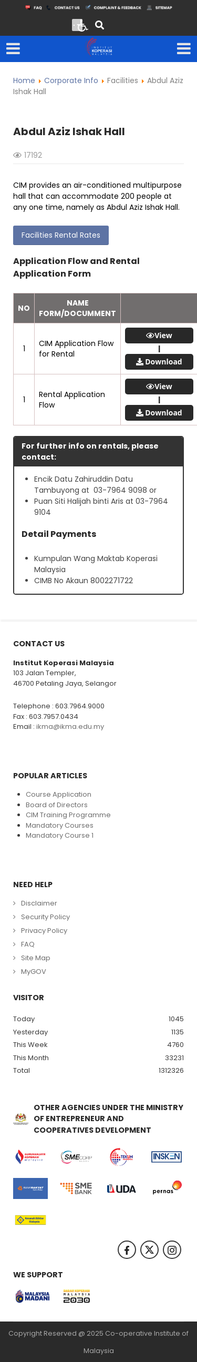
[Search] (99, 26)
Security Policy (45, 917)
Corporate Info (71, 80)
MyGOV (33, 972)
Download (163, 362)
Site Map (35, 958)
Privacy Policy (44, 931)
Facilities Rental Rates (61, 235)
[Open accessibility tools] (83, 24)
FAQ (28, 944)
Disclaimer (39, 903)
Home (24, 80)
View (163, 335)
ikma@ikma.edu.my (70, 726)
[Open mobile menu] (13, 49)
